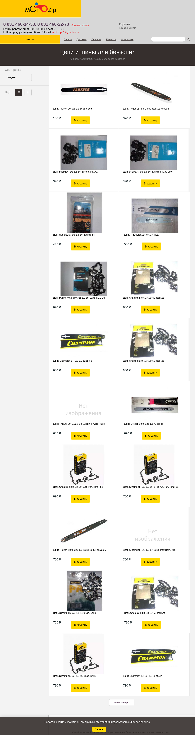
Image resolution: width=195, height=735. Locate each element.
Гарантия (86, 21)
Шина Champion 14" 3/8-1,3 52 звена (169, 217)
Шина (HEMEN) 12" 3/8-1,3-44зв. (167, 154)
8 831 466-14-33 (111, 707)
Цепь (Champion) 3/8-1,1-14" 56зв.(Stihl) (121, 406)
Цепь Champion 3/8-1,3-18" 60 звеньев (120, 217)
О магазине (116, 21)
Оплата (57, 21)
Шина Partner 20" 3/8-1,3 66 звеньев (71, 91)
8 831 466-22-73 (102, 6)
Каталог (24, 21)
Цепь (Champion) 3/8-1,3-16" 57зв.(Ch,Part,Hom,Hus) (118, 345)
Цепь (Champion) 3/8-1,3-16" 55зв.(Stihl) (70, 471)
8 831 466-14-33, (68, 6)
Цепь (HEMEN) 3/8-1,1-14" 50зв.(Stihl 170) (170, 93)
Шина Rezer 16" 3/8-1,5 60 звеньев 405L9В (118, 93)
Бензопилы (87, 41)
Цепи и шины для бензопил (110, 41)
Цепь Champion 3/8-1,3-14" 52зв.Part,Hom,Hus (66, 345)
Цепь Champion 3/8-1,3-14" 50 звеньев (72, 280)
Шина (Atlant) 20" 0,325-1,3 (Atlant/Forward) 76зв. (114, 282)
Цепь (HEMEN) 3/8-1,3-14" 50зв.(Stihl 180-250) (71, 156)
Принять (99, 729)
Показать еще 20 (122, 495)
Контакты (100, 21)
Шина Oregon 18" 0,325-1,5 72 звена (169, 280)
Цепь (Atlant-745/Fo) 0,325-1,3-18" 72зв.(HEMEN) (70, 219)
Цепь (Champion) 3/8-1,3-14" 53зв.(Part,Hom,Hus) (70, 408)
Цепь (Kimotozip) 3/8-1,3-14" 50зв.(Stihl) (121, 154)
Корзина (174, 6)
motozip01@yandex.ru (114, 14)
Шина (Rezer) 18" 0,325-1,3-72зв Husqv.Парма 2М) (167, 345)
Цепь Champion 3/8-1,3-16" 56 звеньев (170, 406)
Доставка (71, 21)
